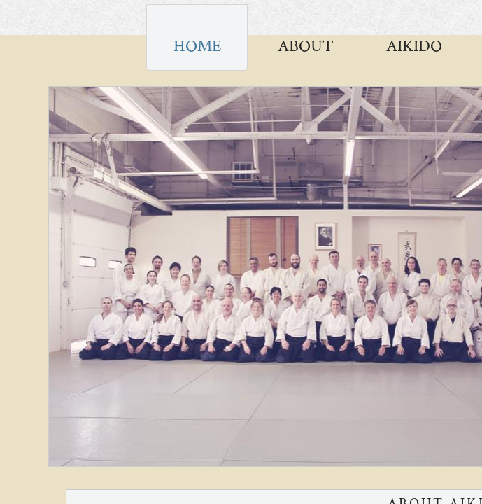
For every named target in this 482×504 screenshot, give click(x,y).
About (306, 46)
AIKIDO (414, 46)
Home (197, 46)
